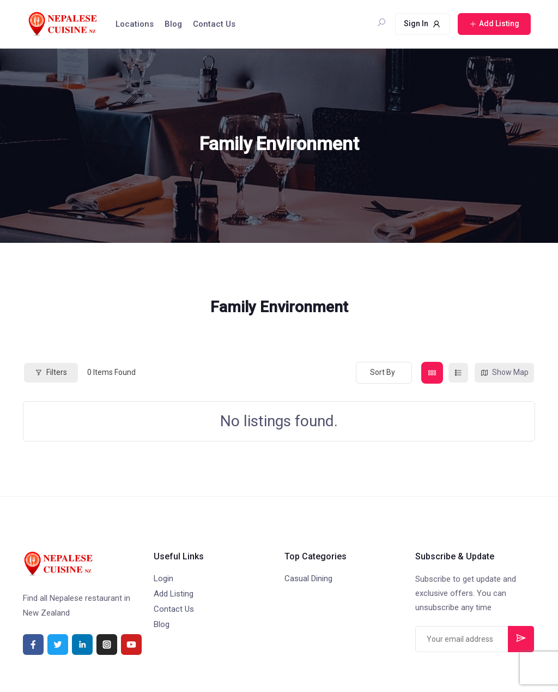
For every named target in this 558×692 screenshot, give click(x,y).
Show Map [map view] (504, 372)
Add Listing (173, 594)
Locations (135, 24)
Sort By (382, 372)
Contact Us (214, 24)
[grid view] (432, 373)
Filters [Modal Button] (51, 372)
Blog (173, 24)
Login (163, 578)
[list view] (458, 373)
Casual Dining (308, 578)
